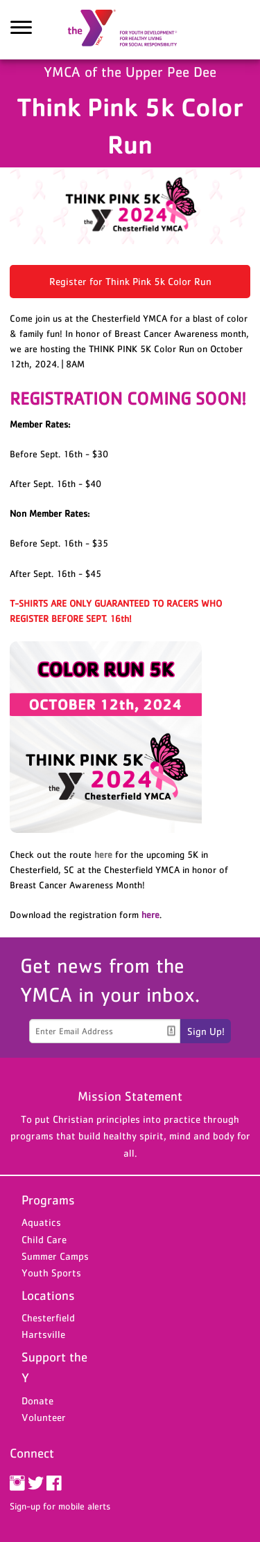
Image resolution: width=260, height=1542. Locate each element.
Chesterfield (48, 1317)
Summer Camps (55, 1256)
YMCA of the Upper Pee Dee (130, 30)
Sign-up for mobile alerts (60, 1506)
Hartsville (43, 1334)
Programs (48, 1200)
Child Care (44, 1239)
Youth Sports (51, 1272)
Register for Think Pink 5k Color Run (130, 281)
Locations (48, 1295)
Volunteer (43, 1417)
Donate (37, 1400)
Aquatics (41, 1222)
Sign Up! (206, 1031)
